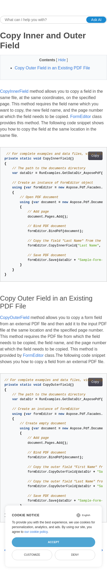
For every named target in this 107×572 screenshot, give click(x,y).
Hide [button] (62, 60)
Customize (32, 554)
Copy (95, 156)
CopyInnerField (14, 91)
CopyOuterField (14, 317)
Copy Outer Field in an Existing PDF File (52, 68)
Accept (53, 542)
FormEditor (80, 116)
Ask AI (96, 20)
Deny (75, 554)
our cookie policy (36, 532)
